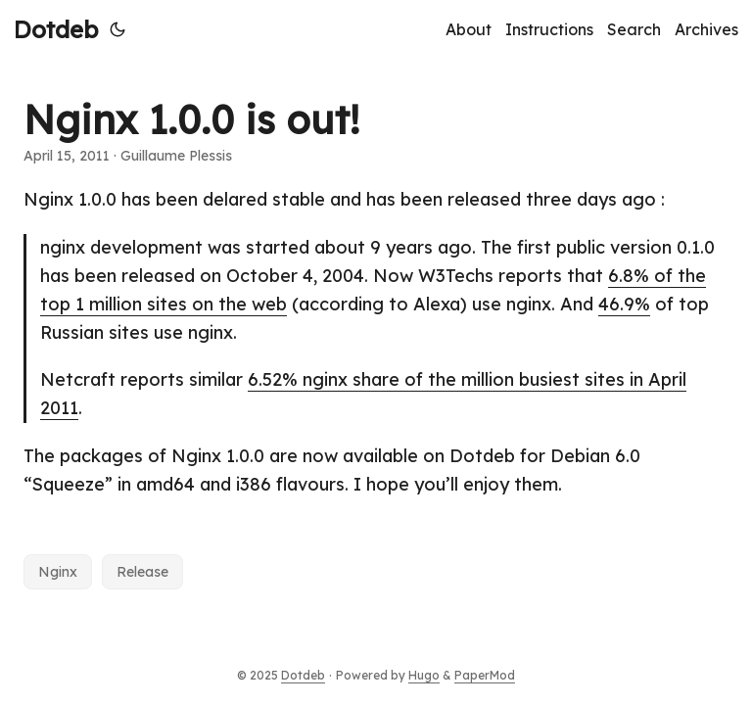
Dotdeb (56, 29)
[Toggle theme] (117, 29)
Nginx (57, 572)
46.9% (624, 304)
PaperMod (484, 675)
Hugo (424, 675)
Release (142, 572)
